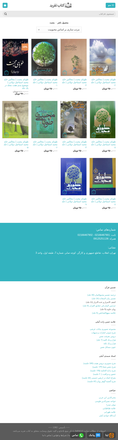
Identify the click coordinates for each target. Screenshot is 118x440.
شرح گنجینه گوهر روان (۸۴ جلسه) (101, 381)
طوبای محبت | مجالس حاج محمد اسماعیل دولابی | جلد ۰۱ (45, 82)
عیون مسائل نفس (108, 347)
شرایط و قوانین (59, 435)
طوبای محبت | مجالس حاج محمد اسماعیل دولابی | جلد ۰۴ (74, 82)
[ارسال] (5, 14)
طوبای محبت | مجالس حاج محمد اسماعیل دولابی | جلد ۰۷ (103, 201)
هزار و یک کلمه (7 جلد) (106, 340)
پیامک (94, 435)
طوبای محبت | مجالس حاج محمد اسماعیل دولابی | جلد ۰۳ (74, 144)
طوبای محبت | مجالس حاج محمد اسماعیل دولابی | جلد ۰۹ (74, 201)
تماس (78, 435)
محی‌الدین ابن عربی (107, 397)
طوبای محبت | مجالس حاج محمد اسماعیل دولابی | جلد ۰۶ (45, 144)
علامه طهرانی (110, 412)
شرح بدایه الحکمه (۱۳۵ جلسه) (103, 370)
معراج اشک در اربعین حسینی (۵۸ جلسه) (99, 378)
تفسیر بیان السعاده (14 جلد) (104, 298)
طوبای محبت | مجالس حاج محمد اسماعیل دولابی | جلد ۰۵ (16, 144)
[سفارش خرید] (58, 30)
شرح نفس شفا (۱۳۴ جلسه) (104, 367)
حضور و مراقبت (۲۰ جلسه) (104, 374)
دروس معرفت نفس (107, 336)
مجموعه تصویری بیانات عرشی (103, 329)
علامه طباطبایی (109, 408)
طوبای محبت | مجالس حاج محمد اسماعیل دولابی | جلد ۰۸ (103, 144)
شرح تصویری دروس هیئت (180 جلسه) (99, 363)
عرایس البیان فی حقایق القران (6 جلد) (99, 306)
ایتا (109, 435)
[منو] (110, 5)
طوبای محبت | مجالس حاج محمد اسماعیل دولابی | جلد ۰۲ (103, 82)
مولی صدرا (111, 405)
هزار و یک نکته (110, 343)
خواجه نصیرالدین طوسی (105, 401)
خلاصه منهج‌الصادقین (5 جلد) (104, 313)
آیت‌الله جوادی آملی (107, 415)
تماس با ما (46, 435)
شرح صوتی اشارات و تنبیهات (103, 333)
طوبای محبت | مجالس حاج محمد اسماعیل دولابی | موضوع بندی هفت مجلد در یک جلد (16, 83)
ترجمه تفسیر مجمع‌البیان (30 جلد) (101, 295)
